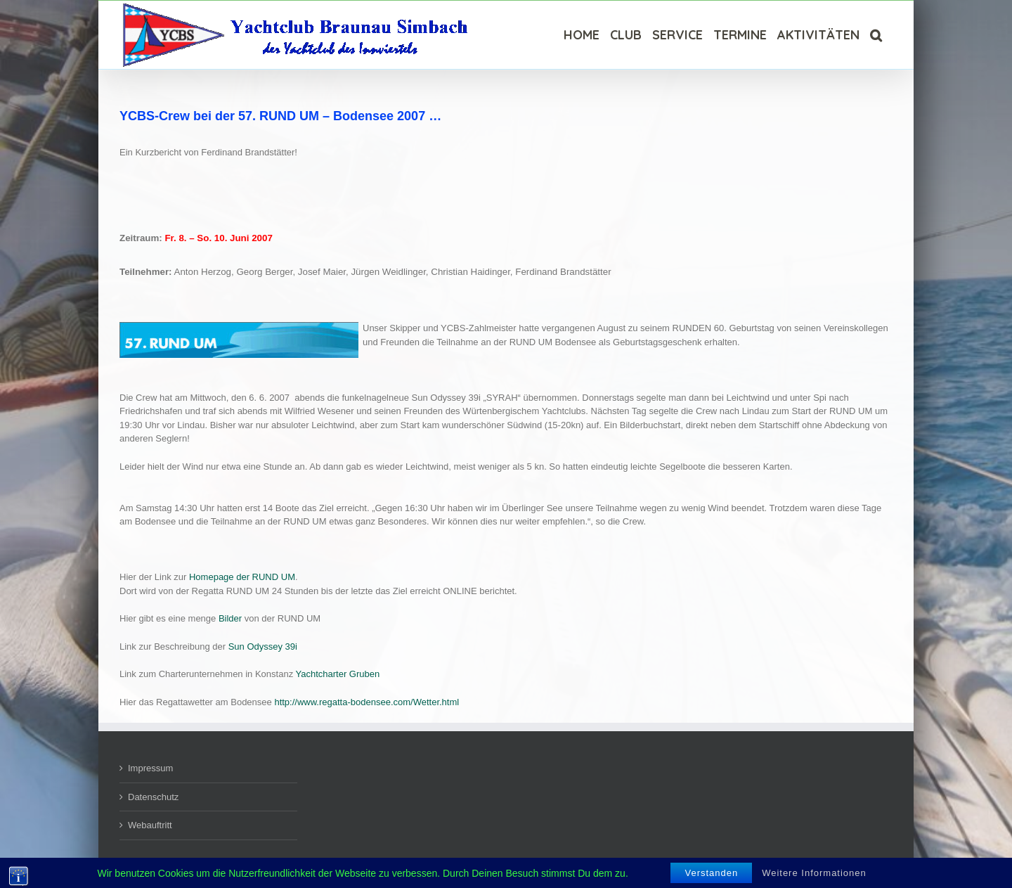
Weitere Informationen (814, 873)
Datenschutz (153, 797)
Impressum (150, 768)
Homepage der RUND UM (242, 577)
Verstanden (711, 873)
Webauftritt (150, 825)
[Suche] (876, 35)
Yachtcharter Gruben (338, 674)
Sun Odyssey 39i (262, 646)
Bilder (230, 618)
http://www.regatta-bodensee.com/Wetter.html (366, 702)
